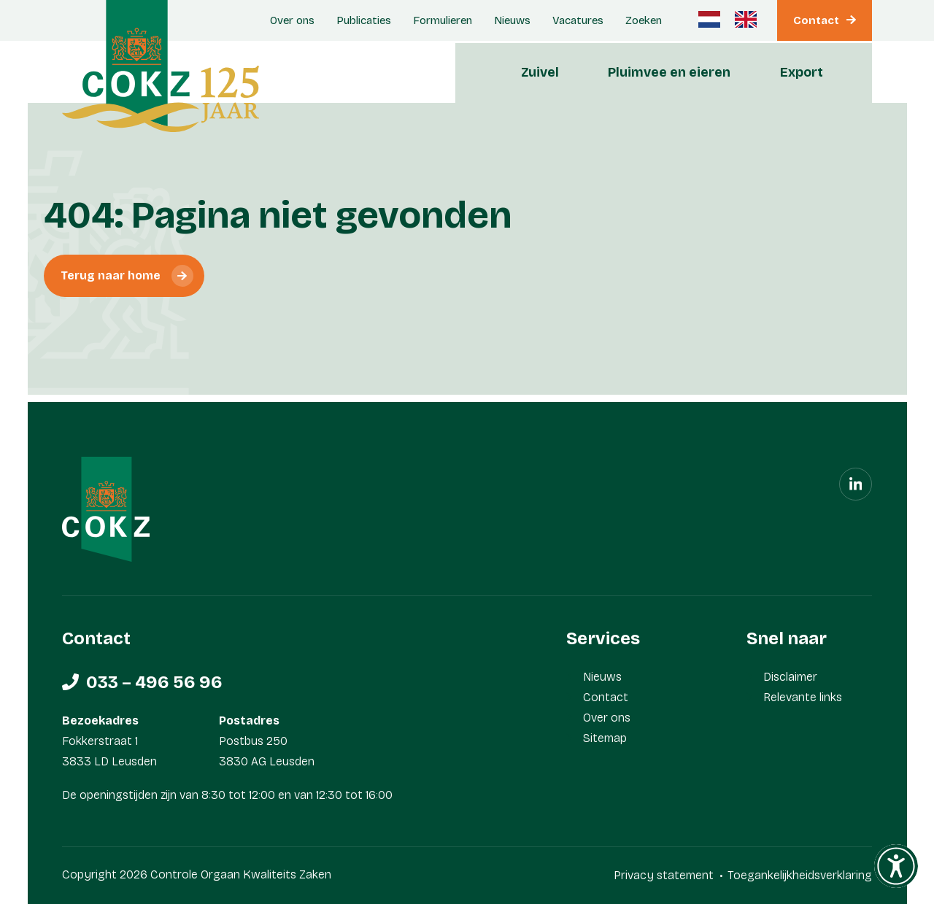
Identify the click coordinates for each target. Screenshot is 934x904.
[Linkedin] (855, 484)
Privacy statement (664, 875)
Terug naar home (111, 275)
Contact (816, 20)
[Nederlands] (709, 19)
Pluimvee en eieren (669, 72)
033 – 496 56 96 (154, 682)
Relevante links (802, 697)
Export (801, 72)
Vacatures (577, 20)
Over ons (292, 20)
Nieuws (512, 20)
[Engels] (746, 19)
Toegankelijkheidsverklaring (799, 875)
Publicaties (363, 20)
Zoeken (643, 20)
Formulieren (442, 20)
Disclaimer (790, 677)
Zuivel (540, 72)
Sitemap (605, 738)
